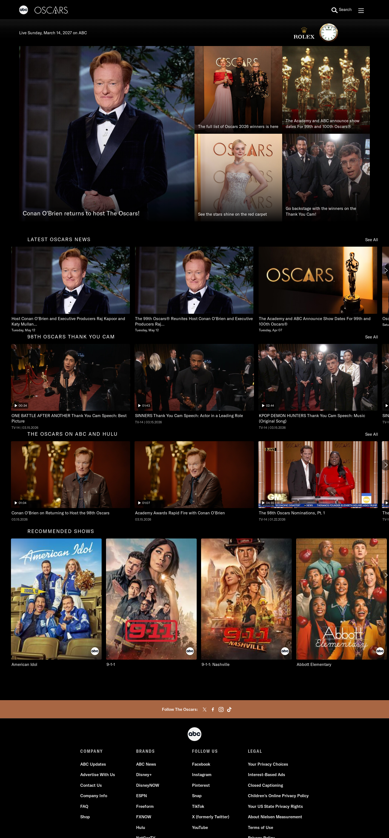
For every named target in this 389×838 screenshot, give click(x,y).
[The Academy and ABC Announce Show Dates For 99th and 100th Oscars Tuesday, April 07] (317, 289)
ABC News (146, 764)
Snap (197, 795)
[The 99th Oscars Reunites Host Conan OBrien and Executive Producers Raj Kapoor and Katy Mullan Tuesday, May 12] (194, 289)
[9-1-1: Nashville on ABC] (246, 602)
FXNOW (143, 816)
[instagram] (221, 709)
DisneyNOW (147, 785)
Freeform (145, 806)
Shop (85, 816)
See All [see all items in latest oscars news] (371, 239)
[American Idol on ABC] (56, 602)
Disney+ (144, 774)
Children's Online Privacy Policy (278, 795)
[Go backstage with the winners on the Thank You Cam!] (326, 177)
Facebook (201, 764)
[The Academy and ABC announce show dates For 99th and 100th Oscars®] (326, 90)
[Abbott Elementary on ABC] (341, 602)
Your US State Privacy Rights (275, 806)
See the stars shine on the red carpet (232, 214)
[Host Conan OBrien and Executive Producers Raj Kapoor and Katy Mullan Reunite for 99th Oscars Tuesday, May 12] (70, 289)
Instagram (201, 774)
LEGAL (255, 751)
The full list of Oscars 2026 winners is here (238, 126)
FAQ (84, 806)
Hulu (140, 827)
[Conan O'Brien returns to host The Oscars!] (107, 133)
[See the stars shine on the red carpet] (238, 177)
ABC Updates (93, 764)
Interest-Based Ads (266, 774)
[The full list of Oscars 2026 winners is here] (238, 90)
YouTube (200, 827)
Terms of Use (260, 827)
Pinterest (201, 785)
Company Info (93, 795)
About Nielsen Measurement (275, 816)
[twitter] (204, 709)
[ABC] (23, 10)
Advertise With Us (97, 774)
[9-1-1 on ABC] (151, 602)
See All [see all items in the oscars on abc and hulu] (371, 434)
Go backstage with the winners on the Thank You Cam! (321, 211)
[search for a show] (341, 10)
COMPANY (91, 751)
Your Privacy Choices (268, 764)
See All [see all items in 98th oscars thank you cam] (371, 337)
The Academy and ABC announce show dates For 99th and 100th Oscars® (322, 123)
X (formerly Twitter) (210, 816)
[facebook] (212, 709)
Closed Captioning (265, 785)
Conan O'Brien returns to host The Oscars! (81, 213)
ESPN (141, 795)
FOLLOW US (205, 751)
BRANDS (145, 751)
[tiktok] (229, 709)
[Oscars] (51, 10)
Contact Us (91, 785)
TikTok (198, 806)
